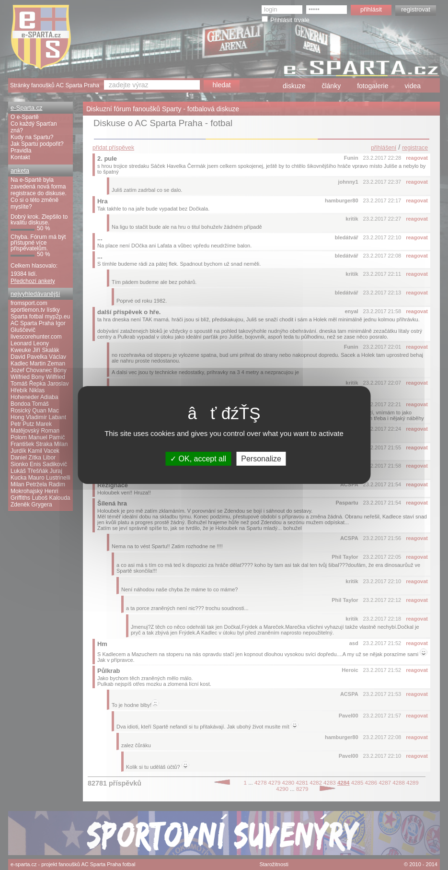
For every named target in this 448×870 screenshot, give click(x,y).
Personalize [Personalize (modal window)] (261, 459)
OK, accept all (198, 459)
